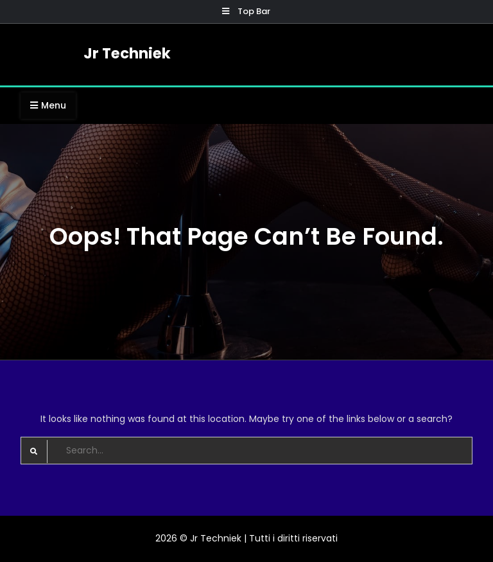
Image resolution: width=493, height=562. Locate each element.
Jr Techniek (127, 53)
